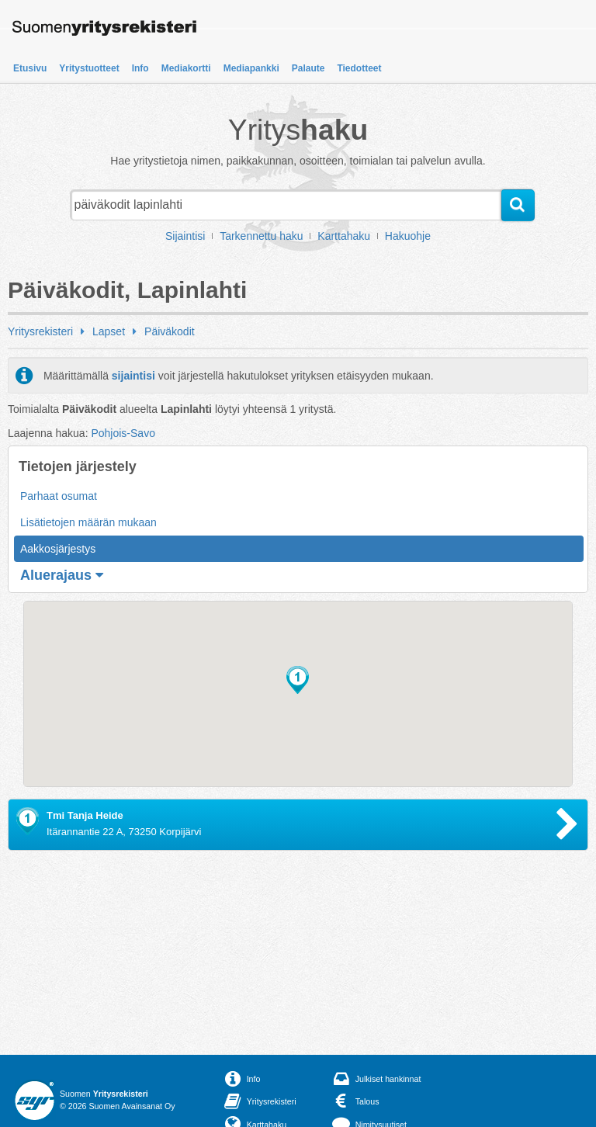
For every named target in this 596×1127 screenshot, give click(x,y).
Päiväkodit (169, 331)
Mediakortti (186, 68)
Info (140, 68)
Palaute (308, 68)
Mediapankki (251, 68)
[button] (297, 680)
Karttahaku (343, 236)
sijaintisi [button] (133, 375)
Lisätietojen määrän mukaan (88, 522)
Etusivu (30, 68)
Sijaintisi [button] (185, 236)
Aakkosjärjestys (57, 549)
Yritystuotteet (89, 68)
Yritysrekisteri (40, 331)
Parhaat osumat (58, 496)
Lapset (108, 331)
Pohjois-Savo (123, 433)
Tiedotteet (359, 68)
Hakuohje (408, 236)
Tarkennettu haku (261, 236)
